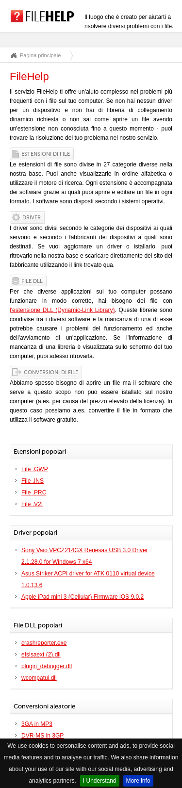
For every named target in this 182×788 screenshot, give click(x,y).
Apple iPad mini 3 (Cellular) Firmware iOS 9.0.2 (82, 596)
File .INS (32, 480)
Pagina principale (40, 55)
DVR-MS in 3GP (42, 735)
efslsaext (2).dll (41, 654)
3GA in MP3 (36, 724)
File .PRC (33, 492)
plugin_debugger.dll (46, 666)
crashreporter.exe (43, 643)
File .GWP (34, 469)
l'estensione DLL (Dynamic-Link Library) (62, 310)
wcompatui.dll (39, 677)
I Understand (99, 780)
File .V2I (32, 504)
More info (138, 780)
